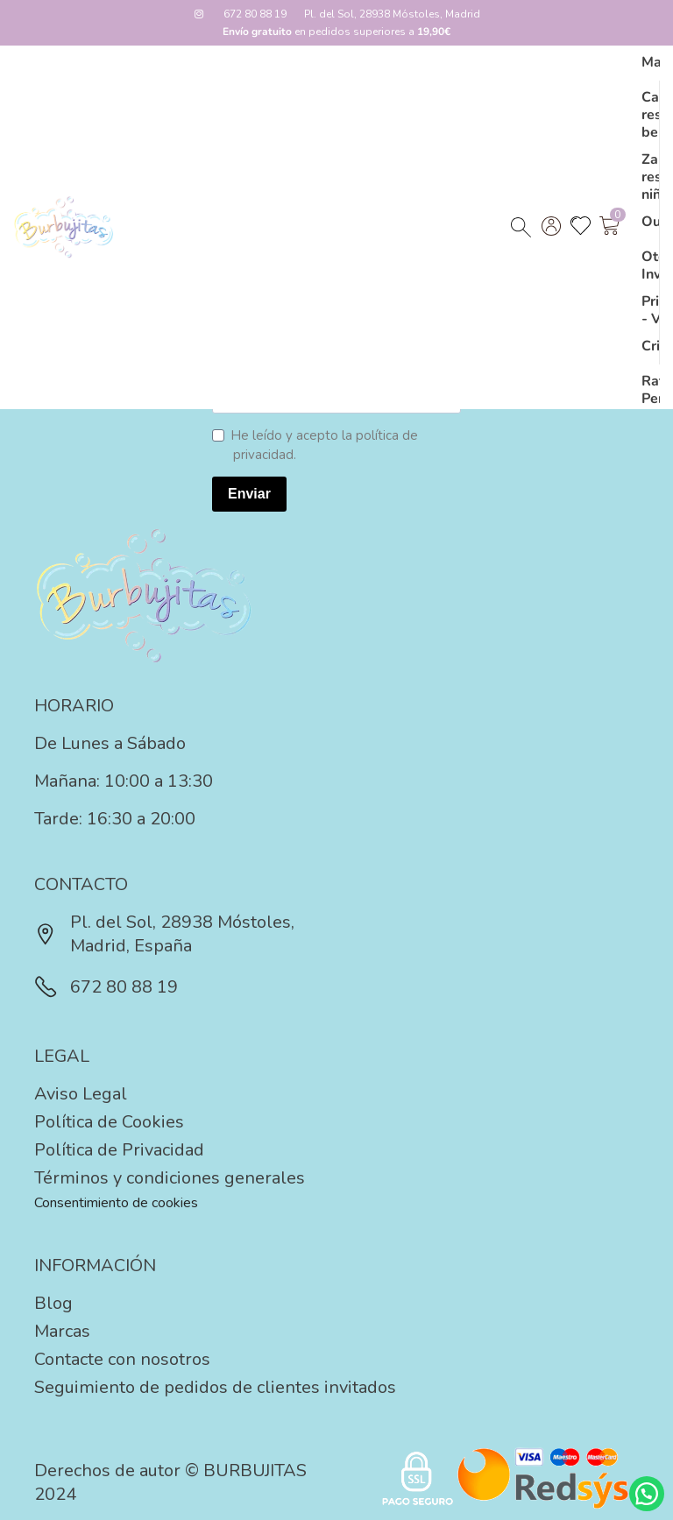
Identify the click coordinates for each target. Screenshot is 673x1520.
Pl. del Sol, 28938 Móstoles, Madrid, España (164, 934)
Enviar (249, 493)
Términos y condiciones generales (169, 1178)
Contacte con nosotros (122, 1359)
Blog (53, 1303)
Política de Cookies (109, 1122)
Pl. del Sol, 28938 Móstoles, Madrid (392, 14)
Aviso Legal (80, 1094)
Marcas (62, 1331)
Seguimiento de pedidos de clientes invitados (215, 1387)
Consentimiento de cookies (116, 1202)
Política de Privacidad (119, 1150)
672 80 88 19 (255, 14)
